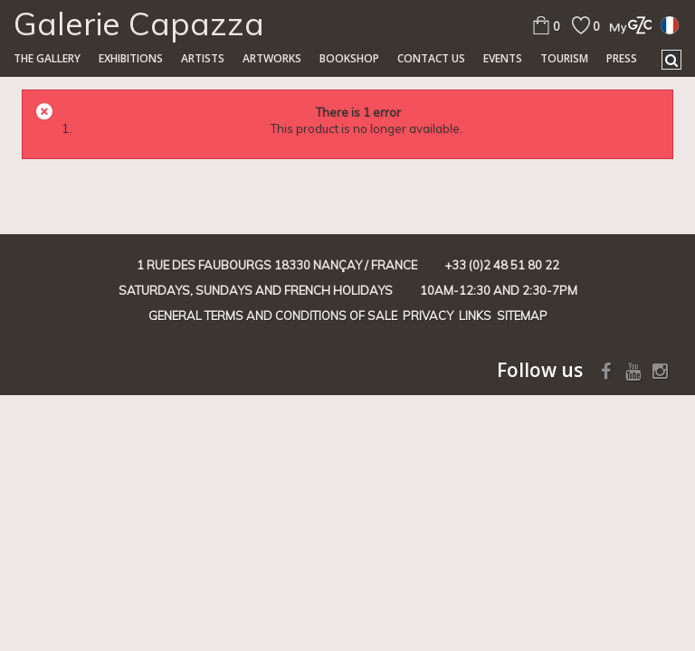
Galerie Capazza (139, 23)
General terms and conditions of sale (272, 315)
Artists (202, 58)
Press (621, 58)
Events (502, 58)
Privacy (428, 315)
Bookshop (349, 58)
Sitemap (522, 315)
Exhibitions (131, 58)
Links (475, 315)
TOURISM (564, 58)
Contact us (431, 58)
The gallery (47, 58)
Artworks (272, 58)
